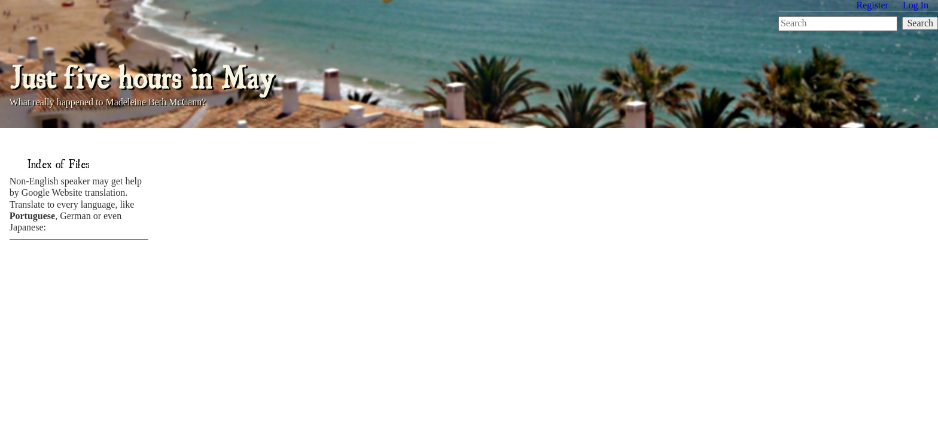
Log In (915, 5)
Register (872, 5)
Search (920, 23)
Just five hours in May (142, 75)
